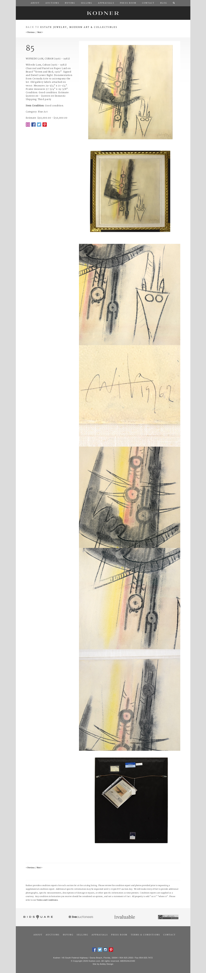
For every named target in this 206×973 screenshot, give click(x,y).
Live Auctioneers (81, 917)
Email (28, 124)
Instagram (105, 949)
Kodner (103, 13)
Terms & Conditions (145, 934)
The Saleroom (168, 917)
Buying (68, 934)
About (37, 934)
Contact (169, 934)
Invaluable (125, 917)
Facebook (33, 124)
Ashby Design (106, 964)
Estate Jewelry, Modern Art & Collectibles (78, 27)
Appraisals (100, 934)
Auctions (52, 934)
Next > (40, 32)
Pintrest (44, 124)
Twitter (39, 124)
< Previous (30, 32)
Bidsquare (38, 917)
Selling (82, 934)
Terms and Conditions (47, 900)
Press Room (119, 934)
